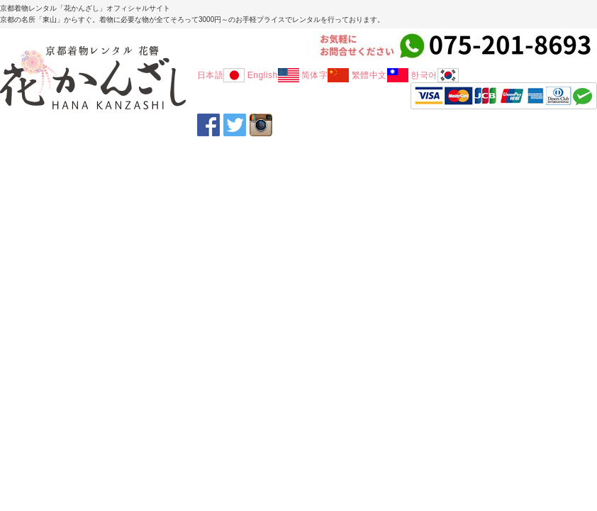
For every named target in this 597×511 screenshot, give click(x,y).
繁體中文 (380, 75)
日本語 (221, 75)
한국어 (435, 75)
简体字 (325, 75)
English (273, 75)
